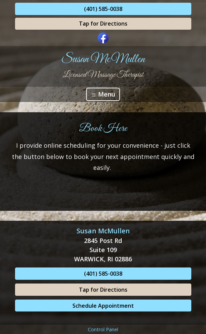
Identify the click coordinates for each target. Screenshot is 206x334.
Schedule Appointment (103, 305)
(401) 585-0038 (103, 9)
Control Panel (103, 329)
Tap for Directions (103, 23)
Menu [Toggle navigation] (103, 94)
